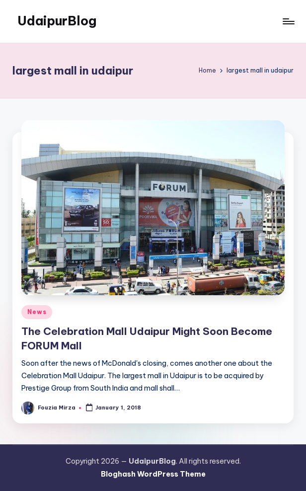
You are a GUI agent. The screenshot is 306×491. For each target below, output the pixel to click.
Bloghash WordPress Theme (153, 474)
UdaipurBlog (56, 21)
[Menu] (288, 21)
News (36, 312)
